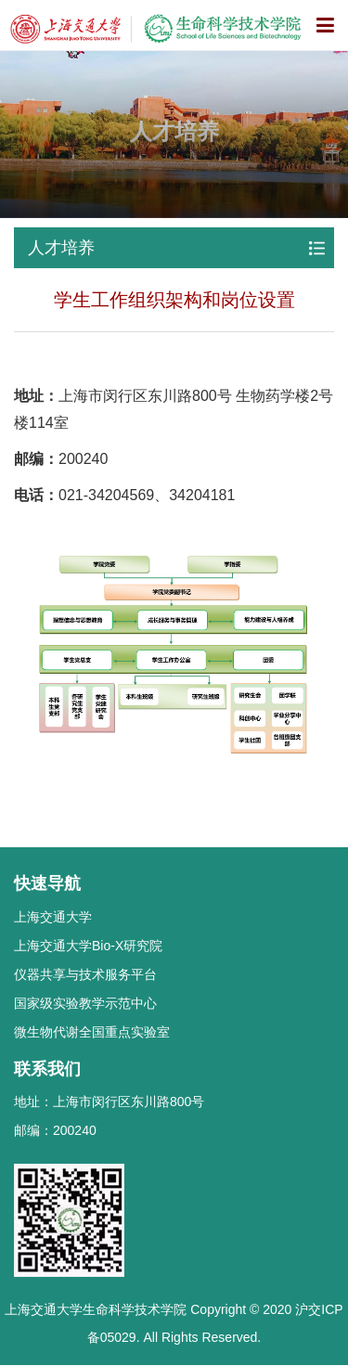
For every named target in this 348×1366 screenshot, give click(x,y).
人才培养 (61, 247)
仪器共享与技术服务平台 (85, 974)
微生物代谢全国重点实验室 (92, 1031)
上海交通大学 (53, 916)
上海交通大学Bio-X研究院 (88, 945)
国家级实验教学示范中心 (85, 1003)
